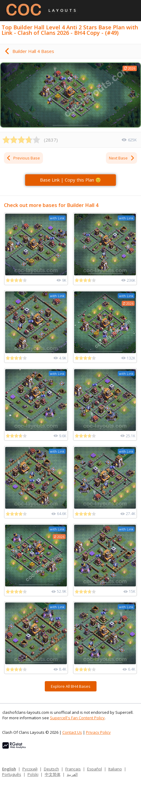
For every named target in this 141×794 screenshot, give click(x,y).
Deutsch (51, 769)
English (9, 769)
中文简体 (53, 774)
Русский (30, 769)
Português (11, 774)
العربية (72, 774)
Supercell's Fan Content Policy (77, 717)
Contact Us (72, 732)
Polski (33, 774)
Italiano (115, 769)
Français (73, 769)
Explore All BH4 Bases (70, 686)
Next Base (122, 158)
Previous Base (23, 158)
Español (94, 769)
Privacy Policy (98, 732)
